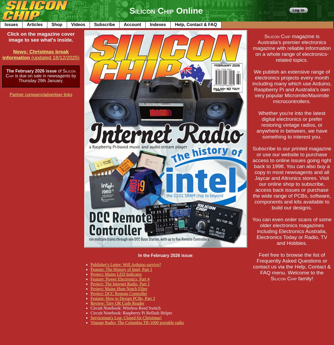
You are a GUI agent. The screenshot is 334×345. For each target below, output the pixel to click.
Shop (57, 24)
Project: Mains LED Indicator (116, 274)
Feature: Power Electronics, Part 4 (119, 279)
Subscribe (104, 24)
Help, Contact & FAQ (196, 24)
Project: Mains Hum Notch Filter (118, 288)
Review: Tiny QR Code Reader (117, 303)
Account (132, 24)
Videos (78, 24)
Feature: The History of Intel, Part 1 (121, 269)
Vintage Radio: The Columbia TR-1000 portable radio (137, 322)
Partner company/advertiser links (41, 94)
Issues (11, 24)
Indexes (158, 24)
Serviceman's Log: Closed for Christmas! (125, 317)
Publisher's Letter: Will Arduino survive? (125, 264)
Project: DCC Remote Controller (118, 293)
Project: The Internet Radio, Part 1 (120, 284)
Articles (35, 24)
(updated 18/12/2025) (40, 54)
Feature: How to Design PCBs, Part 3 (122, 298)
